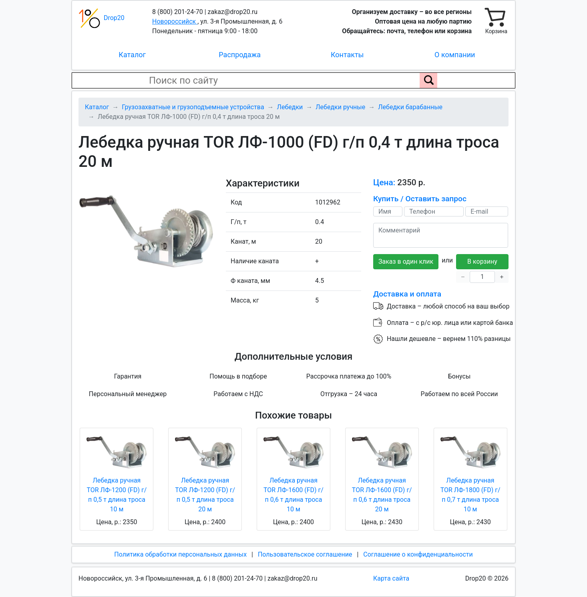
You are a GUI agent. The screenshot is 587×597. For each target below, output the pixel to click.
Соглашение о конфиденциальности (417, 554)
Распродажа (240, 54)
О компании (454, 54)
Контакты (347, 54)
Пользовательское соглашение (305, 554)
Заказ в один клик (405, 261)
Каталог (132, 54)
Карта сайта (391, 578)
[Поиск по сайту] (428, 80)
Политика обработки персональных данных (180, 554)
